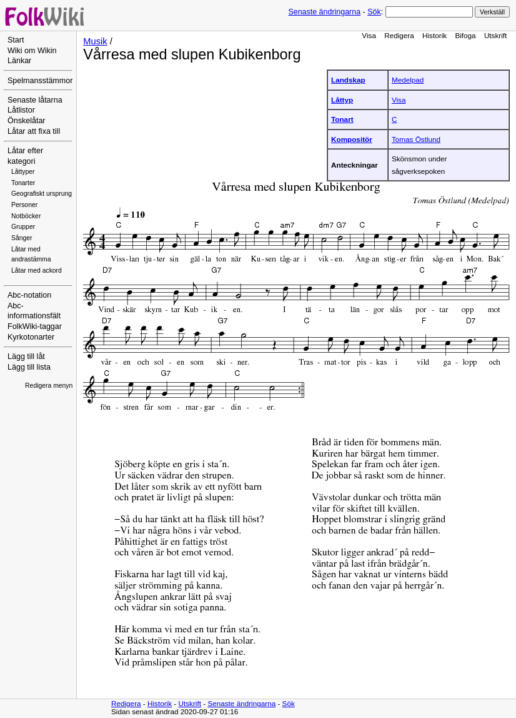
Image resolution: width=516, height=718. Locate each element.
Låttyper (23, 171)
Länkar (19, 60)
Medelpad (408, 80)
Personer (24, 204)
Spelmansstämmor (39, 80)
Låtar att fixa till (33, 131)
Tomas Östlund (416, 139)
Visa (369, 35)
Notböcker (26, 216)
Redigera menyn (48, 385)
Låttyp (342, 100)
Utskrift (495, 35)
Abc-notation (29, 295)
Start (15, 40)
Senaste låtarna (34, 100)
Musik (95, 41)
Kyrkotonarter (30, 337)
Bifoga (465, 35)
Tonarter (23, 183)
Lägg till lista (29, 367)
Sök (373, 12)
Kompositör (351, 139)
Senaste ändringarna (324, 12)
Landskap (348, 80)
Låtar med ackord (36, 270)
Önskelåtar (26, 120)
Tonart (342, 119)
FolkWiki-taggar (34, 326)
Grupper (23, 226)
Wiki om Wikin (32, 50)
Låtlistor (21, 110)
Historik (434, 35)
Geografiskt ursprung (41, 193)
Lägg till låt (26, 356)
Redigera (399, 35)
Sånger (21, 238)
